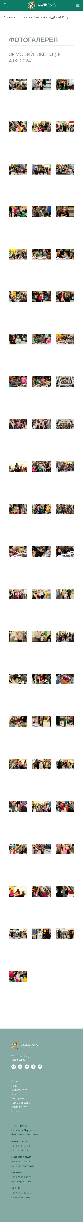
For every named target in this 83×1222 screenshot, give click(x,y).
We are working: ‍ (20, 1057)
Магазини (17, 1111)
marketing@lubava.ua (22, 1165)
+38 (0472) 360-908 (20, 1145)
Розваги (16, 1081)
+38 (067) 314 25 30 (21, 1192)
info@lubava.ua (19, 1150)
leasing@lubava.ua (21, 1197)
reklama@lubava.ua (21, 1181)
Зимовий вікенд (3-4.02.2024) (51, 17)
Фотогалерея (24, 17)
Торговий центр (21, 1102)
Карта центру (19, 1107)
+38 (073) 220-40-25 (21, 1161)
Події (14, 1085)
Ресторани (17, 1098)
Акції (13, 1094)
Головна (9, 17)
